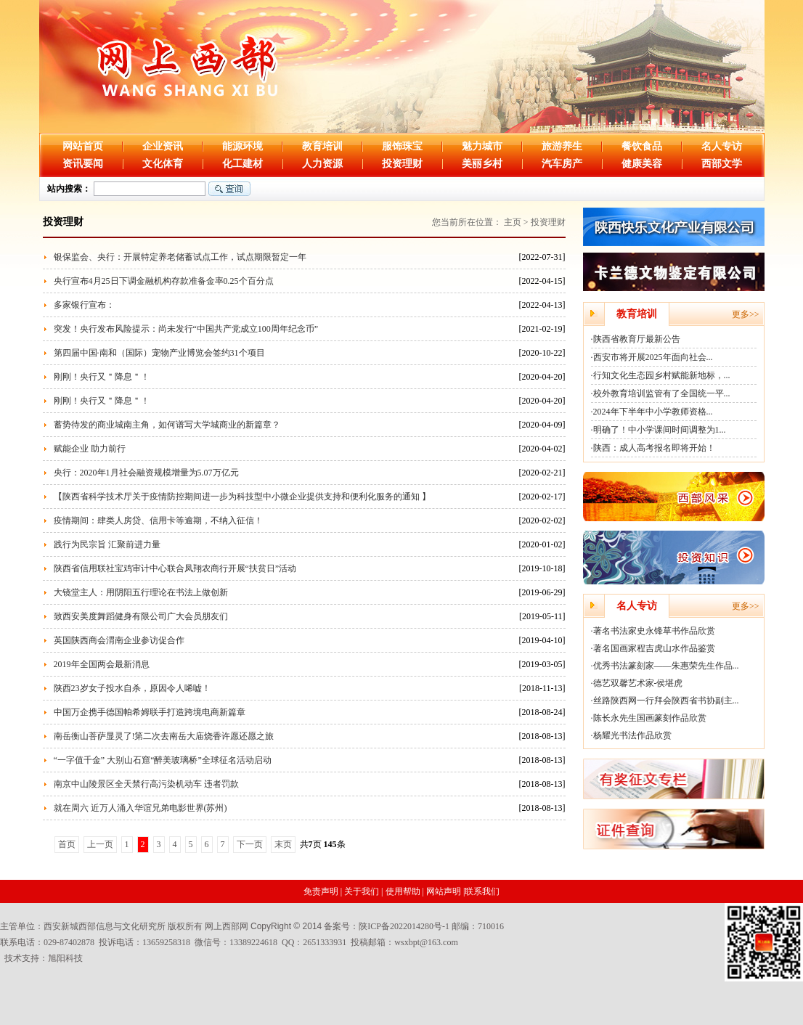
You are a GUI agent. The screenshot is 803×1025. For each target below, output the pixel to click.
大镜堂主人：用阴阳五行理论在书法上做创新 (141, 592)
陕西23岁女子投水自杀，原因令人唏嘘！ (132, 688)
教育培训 (322, 146)
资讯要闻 (82, 163)
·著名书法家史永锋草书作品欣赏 (653, 631)
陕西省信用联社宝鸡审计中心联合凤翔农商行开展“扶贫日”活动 (175, 568)
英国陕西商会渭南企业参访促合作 (119, 640)
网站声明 (443, 891)
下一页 (250, 844)
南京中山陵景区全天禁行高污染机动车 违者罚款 (146, 784)
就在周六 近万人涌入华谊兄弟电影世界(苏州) (140, 808)
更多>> (745, 314)
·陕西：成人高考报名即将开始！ (653, 448)
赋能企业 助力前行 (90, 449)
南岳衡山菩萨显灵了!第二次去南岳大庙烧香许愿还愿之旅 (164, 736)
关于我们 (361, 891)
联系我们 (482, 891)
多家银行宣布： (84, 305)
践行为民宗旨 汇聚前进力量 (107, 544)
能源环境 (242, 146)
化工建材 (242, 163)
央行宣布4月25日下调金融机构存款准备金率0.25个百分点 (164, 281)
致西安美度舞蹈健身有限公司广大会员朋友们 (141, 616)
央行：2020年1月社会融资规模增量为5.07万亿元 (146, 472)
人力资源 (322, 163)
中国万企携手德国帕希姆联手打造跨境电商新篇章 (149, 712)
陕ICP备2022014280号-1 (404, 926)
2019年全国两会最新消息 (102, 664)
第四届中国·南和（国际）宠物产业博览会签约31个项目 (159, 353)
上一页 (100, 844)
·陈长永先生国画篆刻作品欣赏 (648, 718)
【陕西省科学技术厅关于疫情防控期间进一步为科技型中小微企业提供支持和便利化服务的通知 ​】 (242, 496)
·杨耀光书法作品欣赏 (631, 735)
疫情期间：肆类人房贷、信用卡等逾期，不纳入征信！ (158, 520)
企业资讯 (162, 146)
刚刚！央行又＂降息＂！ (102, 377)
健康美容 (641, 163)
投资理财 (402, 163)
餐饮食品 (641, 146)
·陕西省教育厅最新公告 (635, 339)
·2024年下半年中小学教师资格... (652, 412)
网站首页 (82, 146)
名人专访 (721, 146)
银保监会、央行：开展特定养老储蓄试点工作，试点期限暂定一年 (180, 257)
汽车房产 (562, 163)
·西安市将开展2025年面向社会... (652, 357)
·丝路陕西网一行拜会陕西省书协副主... (665, 700)
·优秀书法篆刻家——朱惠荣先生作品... (665, 666)
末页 (283, 844)
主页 (512, 222)
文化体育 (162, 163)
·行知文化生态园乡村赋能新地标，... (660, 375)
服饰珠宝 (402, 146)
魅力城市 (482, 146)
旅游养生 (562, 146)
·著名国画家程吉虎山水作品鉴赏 (653, 648)
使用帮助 (403, 891)
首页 (67, 844)
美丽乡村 (482, 163)
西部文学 (721, 163)
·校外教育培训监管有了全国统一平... (660, 393)
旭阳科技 (65, 958)
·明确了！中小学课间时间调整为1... (658, 430)
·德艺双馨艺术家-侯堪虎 (637, 683)
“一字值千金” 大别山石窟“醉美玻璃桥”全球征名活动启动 (163, 760)
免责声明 (320, 891)
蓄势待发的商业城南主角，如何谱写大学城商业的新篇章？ (167, 425)
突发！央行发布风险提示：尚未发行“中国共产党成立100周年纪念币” (186, 329)
